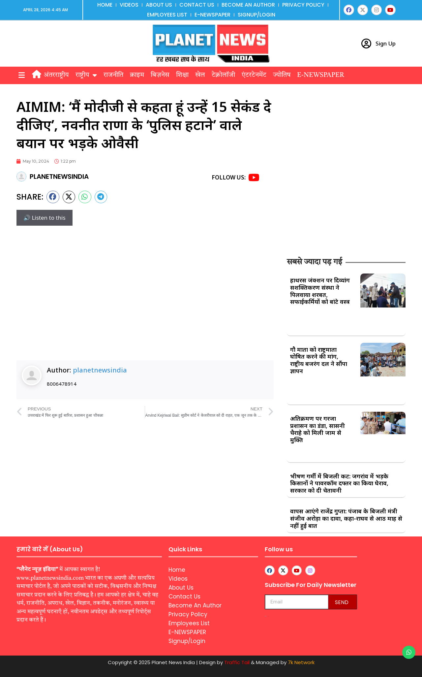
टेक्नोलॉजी (223, 75)
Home (104, 5)
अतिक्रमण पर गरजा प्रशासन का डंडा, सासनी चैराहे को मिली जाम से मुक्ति (317, 429)
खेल (200, 75)
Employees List (167, 14)
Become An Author (248, 5)
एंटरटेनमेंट (254, 75)
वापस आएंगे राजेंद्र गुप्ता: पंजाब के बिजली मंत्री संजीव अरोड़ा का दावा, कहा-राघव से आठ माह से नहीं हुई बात (346, 518)
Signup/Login (256, 14)
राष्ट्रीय (86, 75)
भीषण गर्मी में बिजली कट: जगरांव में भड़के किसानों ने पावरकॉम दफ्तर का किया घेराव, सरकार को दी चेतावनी (339, 483)
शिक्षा (182, 75)
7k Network (301, 662)
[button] (21, 75)
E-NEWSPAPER (212, 14)
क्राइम (137, 75)
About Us (159, 5)
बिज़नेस (160, 75)
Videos (129, 5)
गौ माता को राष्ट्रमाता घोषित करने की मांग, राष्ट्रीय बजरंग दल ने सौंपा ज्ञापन (318, 360)
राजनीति (113, 75)
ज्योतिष (281, 75)
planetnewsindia (100, 370)
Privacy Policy (303, 5)
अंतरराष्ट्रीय (56, 75)
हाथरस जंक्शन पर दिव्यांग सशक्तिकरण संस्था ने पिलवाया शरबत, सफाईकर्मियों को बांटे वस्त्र (320, 291)
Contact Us (196, 5)
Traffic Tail (237, 662)
